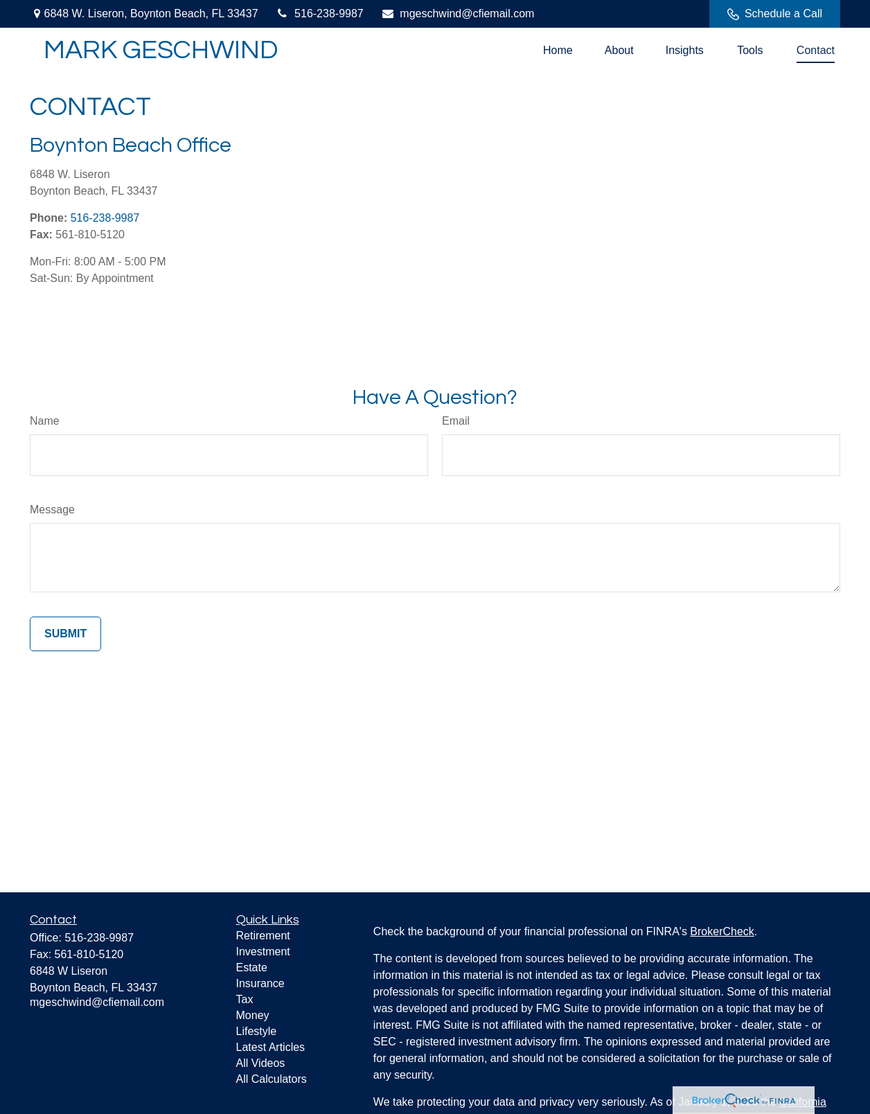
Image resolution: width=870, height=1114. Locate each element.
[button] (558, 50)
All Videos (260, 1063)
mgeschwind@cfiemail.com (458, 13)
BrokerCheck (722, 931)
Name (45, 421)
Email (456, 421)
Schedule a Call (774, 14)
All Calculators (271, 1079)
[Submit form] (65, 634)
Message (52, 509)
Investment (263, 951)
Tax (245, 999)
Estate (251, 967)
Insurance (260, 983)
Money (252, 1015)
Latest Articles (270, 1047)
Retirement (263, 935)
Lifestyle (256, 1031)
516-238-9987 (320, 13)
